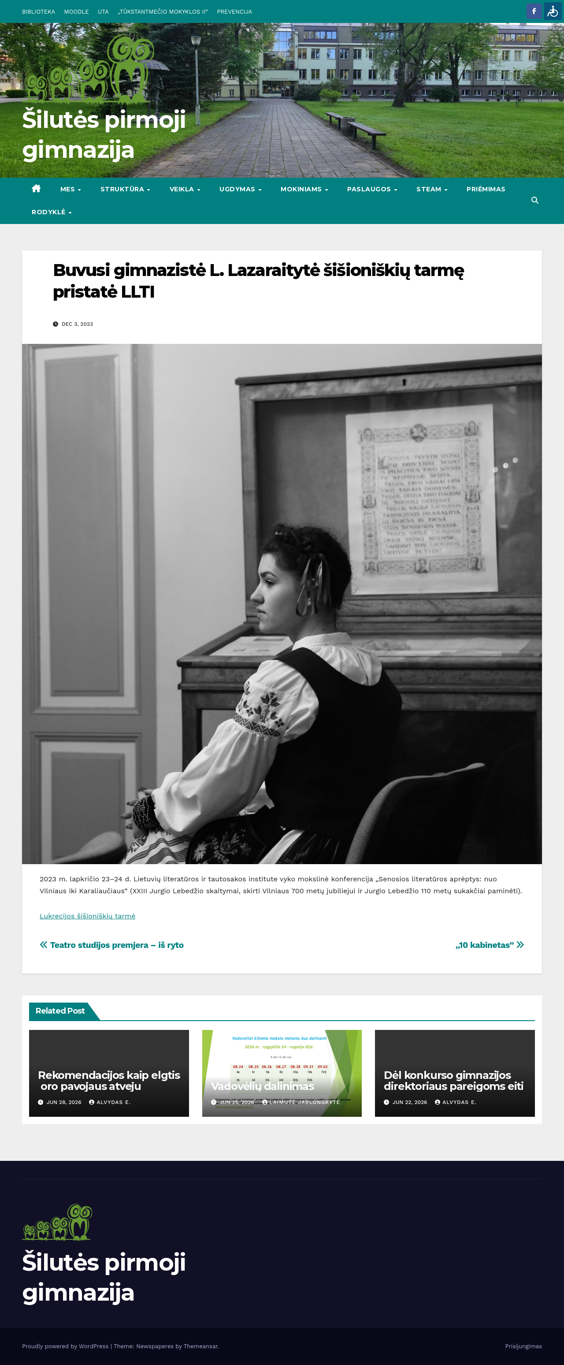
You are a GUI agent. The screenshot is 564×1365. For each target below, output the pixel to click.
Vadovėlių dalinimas (262, 1086)
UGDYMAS (238, 189)
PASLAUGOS (370, 189)
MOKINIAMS (302, 189)
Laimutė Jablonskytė (301, 1102)
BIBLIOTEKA (38, 11)
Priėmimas (486, 189)
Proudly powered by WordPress (66, 1346)
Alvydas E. (110, 1102)
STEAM (429, 189)
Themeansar (201, 1346)
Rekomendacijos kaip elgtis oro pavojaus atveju (109, 1081)
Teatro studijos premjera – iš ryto (112, 945)
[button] (534, 200)
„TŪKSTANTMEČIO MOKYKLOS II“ (163, 11)
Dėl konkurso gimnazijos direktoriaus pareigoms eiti (453, 1081)
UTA (103, 11)
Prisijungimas (523, 1346)
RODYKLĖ (49, 212)
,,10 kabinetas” (490, 945)
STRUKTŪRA (123, 189)
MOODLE (76, 11)
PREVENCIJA (234, 11)
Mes (68, 189)
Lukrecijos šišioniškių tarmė (87, 916)
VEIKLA (183, 189)
